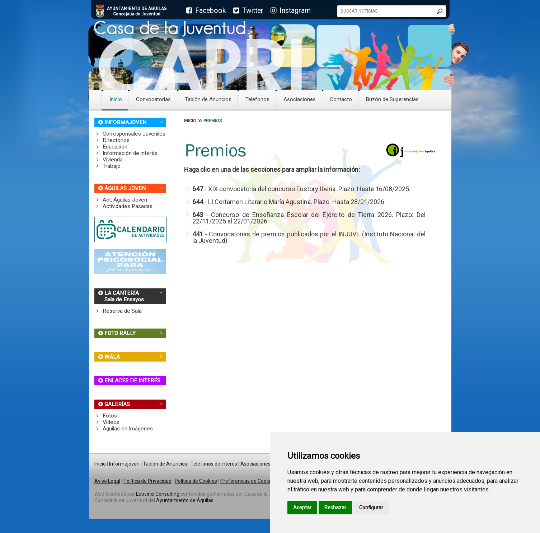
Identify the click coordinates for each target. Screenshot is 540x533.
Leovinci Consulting (157, 494)
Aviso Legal (107, 481)
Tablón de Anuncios (208, 99)
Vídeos (107, 422)
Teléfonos (257, 99)
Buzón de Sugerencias (392, 99)
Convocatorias (153, 99)
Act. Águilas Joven (120, 200)
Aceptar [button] (302, 507)
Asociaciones (299, 99)
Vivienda (108, 159)
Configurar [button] (371, 507)
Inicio (115, 99)
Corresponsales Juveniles (130, 134)
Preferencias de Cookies (248, 481)
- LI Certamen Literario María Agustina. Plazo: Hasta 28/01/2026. (289, 202)
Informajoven (124, 464)
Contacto (341, 99)
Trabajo (107, 166)
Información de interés (126, 153)
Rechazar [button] (335, 507)
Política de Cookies (196, 481)
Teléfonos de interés (214, 464)
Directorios (112, 140)
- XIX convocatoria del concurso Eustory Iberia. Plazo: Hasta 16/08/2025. (301, 189)
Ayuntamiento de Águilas (184, 500)
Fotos (105, 415)
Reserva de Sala (118, 311)
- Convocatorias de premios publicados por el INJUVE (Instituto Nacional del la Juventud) (309, 237)
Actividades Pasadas (123, 206)
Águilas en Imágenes (123, 428)
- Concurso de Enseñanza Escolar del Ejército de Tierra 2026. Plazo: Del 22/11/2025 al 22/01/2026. (309, 218)
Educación (111, 146)
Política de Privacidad (147, 481)
